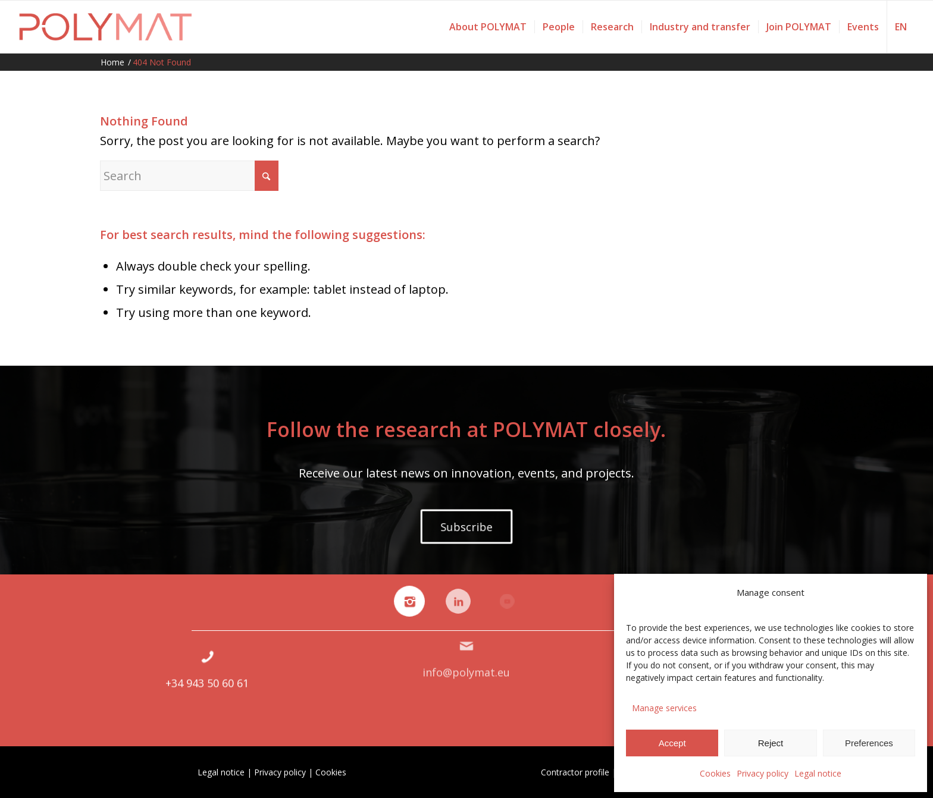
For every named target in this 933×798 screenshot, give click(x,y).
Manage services (664, 708)
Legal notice (817, 773)
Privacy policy (762, 773)
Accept (672, 743)
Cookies (715, 773)
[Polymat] (105, 27)
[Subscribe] (466, 526)
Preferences (869, 743)
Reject (771, 743)
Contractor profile (575, 772)
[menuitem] (488, 27)
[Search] (189, 176)
